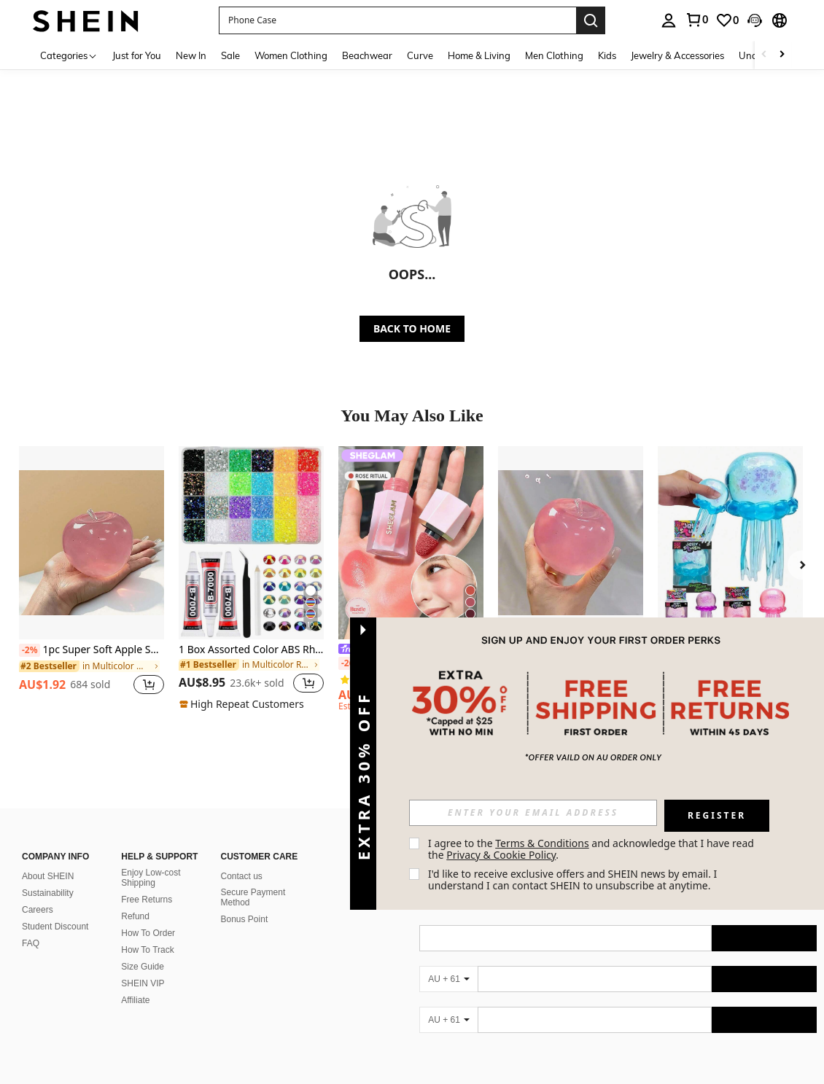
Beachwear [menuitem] (367, 55)
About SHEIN (48, 876)
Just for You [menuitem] (136, 55)
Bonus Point (244, 919)
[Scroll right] (782, 55)
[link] (696, 19)
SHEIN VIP (142, 983)
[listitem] (91, 578)
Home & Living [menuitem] (479, 55)
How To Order (148, 933)
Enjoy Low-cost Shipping (150, 877)
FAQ (30, 943)
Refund (135, 916)
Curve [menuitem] (420, 55)
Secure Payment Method (253, 897)
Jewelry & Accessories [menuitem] (677, 55)
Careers (37, 910)
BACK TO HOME (412, 328)
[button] (397, 20)
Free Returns (146, 899)
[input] (533, 813)
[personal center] (668, 20)
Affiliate (135, 1000)
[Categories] (69, 55)
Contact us (242, 876)
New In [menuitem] (191, 55)
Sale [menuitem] (230, 55)
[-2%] (29, 650)
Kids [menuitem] (607, 55)
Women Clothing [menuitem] (290, 55)
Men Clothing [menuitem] (554, 55)
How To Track (147, 950)
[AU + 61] (448, 979)
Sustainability (48, 893)
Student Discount (55, 926)
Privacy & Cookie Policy (501, 855)
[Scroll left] (764, 55)
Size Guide (142, 967)
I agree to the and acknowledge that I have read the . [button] (592, 849)
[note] (243, 704)
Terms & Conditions (542, 843)
